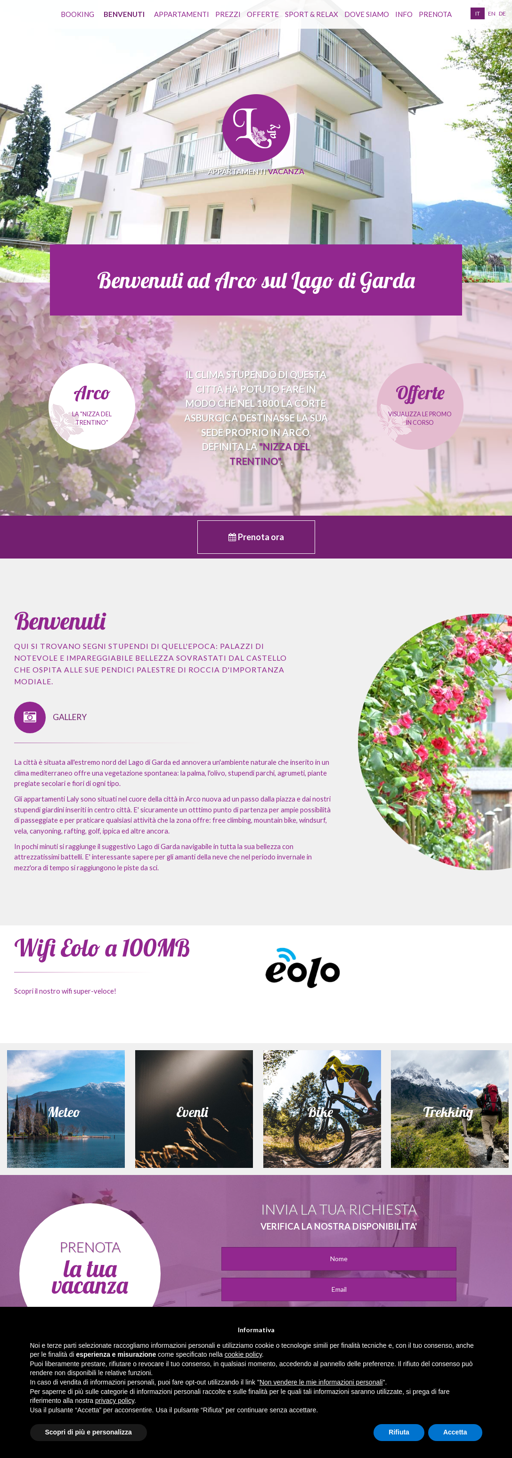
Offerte (263, 14)
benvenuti (124, 14)
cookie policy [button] (243, 1354)
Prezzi (228, 14)
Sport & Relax (311, 14)
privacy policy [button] (114, 1400)
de (502, 13)
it (477, 13)
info (404, 14)
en (492, 13)
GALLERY (50, 717)
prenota (435, 14)
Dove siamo (366, 14)
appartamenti (181, 14)
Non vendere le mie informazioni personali (321, 1382)
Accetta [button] (455, 1432)
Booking (77, 14)
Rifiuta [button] (399, 1432)
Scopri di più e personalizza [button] (88, 1432)
